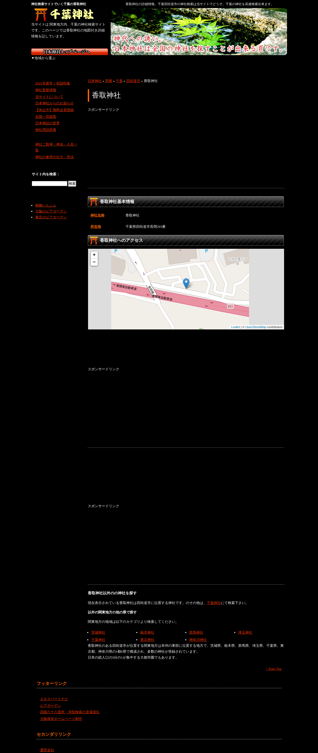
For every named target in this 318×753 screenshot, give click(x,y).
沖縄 (272, 61)
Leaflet (235, 321)
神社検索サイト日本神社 (69, 51)
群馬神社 (196, 626)
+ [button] (94, 249)
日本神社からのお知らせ (54, 97)
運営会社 (47, 744)
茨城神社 (98, 626)
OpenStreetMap (255, 321)
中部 (130, 61)
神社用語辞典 (45, 124)
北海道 (45, 61)
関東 (102, 61)
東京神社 (147, 634)
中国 (187, 61)
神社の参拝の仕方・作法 (54, 151)
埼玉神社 (245, 626)
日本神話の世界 (47, 117)
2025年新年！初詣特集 (52, 77)
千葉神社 (214, 597)
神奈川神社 (198, 634)
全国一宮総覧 (45, 111)
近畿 (158, 61)
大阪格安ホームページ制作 (61, 713)
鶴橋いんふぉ (45, 199)
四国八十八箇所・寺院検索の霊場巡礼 (70, 706)
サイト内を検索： (46, 168)
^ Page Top (274, 663)
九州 (243, 61)
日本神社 (95, 75)
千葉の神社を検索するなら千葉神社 (69, 15)
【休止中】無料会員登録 (54, 104)
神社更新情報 (45, 84)
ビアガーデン (50, 700)
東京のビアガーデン (51, 211)
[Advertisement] (186, 144)
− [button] (94, 256)
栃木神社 (147, 626)
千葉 (119, 75)
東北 (74, 61)
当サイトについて (49, 90)
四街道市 (133, 75)
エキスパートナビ (54, 693)
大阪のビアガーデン (51, 205)
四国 (215, 61)
